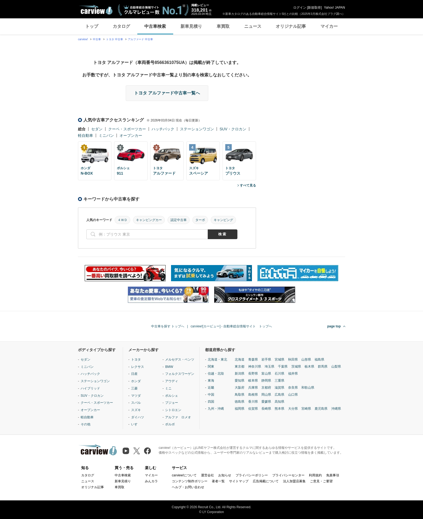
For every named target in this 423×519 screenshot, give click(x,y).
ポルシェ (171, 396)
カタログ (121, 26)
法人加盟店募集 (294, 481)
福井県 (293, 373)
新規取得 (314, 7)
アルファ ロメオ (178, 417)
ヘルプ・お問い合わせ (188, 487)
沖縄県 (336, 409)
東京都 (239, 366)
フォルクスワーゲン (179, 374)
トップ (91, 26)
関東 (211, 366)
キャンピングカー (149, 220)
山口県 (293, 394)
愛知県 (239, 380)
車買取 (223, 26)
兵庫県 (253, 387)
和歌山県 (307, 387)
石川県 (279, 373)
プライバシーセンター (288, 475)
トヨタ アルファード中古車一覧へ (167, 93)
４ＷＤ (122, 220)
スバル (136, 403)
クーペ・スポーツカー (127, 129)
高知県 (279, 401)
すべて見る (248, 185)
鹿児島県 (321, 409)
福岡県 (239, 409)
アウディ (171, 381)
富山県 (266, 373)
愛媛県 (266, 401)
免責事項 (332, 475)
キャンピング (223, 220)
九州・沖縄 (216, 409)
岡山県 (266, 394)
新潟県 (239, 373)
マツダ (136, 396)
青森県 (253, 359)
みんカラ (151, 481)
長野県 (253, 373)
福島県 (319, 359)
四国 (211, 401)
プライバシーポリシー (252, 475)
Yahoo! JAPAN (334, 7)
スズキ (136, 410)
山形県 (306, 359)
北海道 (239, 359)
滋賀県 (279, 387)
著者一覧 (218, 481)
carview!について (184, 475)
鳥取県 (239, 394)
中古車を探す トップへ (167, 326)
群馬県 (323, 366)
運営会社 (207, 475)
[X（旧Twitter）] (136, 450)
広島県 (279, 394)
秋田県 (293, 359)
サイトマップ (238, 481)
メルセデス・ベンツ (179, 359)
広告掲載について (266, 481)
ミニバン (106, 135)
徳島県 (239, 401)
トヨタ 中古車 (114, 39)
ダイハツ (137, 417)
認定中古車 (178, 220)
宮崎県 (306, 409)
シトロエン (173, 410)
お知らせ (224, 475)
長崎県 (266, 409)
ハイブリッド (90, 388)
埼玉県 (269, 366)
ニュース (252, 26)
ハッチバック (163, 129)
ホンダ (136, 381)
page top (334, 326)
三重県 (279, 380)
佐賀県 (253, 409)
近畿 (211, 387)
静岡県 (266, 380)
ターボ (200, 220)
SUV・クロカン (233, 129)
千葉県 (283, 366)
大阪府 (239, 387)
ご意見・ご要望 (321, 481)
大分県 (293, 409)
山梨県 (336, 366)
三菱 (134, 388)
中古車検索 (155, 26)
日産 (134, 374)
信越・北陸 (216, 373)
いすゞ (136, 424)
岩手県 (266, 359)
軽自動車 (85, 135)
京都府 (266, 387)
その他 (85, 424)
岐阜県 (253, 380)
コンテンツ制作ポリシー (189, 481)
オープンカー (131, 135)
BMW (169, 367)
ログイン (299, 7)
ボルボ (170, 424)
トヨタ (136, 359)
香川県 (253, 401)
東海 (211, 380)
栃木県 (309, 366)
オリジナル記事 (291, 26)
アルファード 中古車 (140, 39)
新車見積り (191, 26)
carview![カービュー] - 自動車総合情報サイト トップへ (231, 326)
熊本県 (279, 409)
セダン (97, 129)
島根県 (253, 394)
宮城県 (279, 359)
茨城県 (296, 366)
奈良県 (293, 387)
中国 (211, 394)
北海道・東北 (217, 359)
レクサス (137, 367)
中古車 (97, 39)
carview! (83, 39)
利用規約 (315, 475)
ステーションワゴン (197, 129)
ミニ (168, 388)
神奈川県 (254, 366)
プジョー (171, 403)
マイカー (329, 26)
